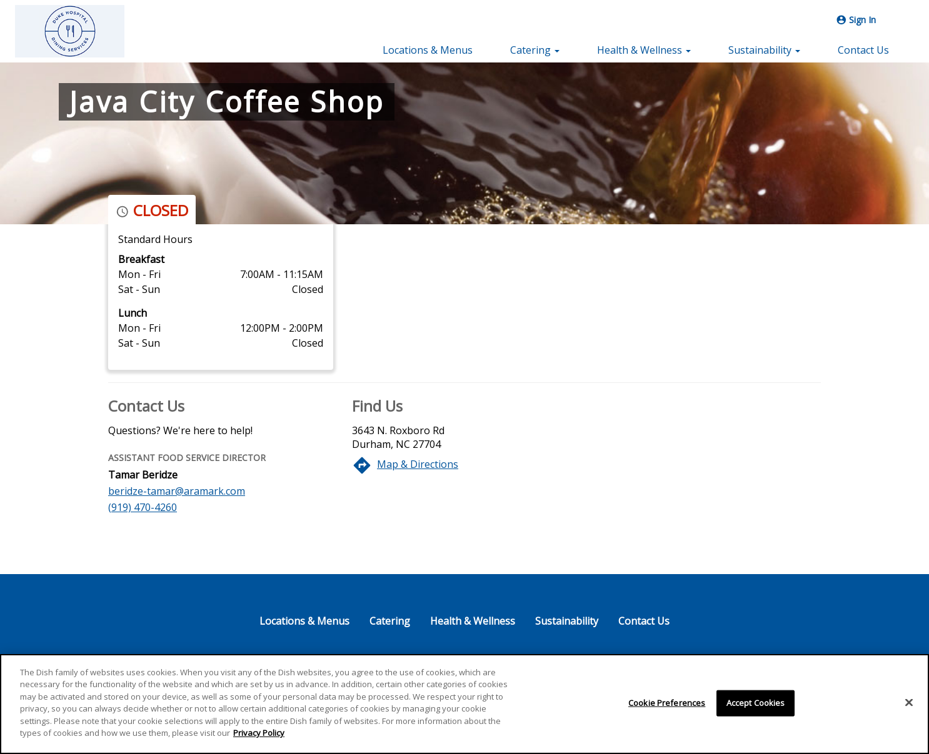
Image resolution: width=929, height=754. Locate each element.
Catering (389, 621)
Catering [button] (535, 50)
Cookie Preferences (666, 702)
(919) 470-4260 (142, 507)
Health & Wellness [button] (644, 50)
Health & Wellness (472, 621)
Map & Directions (417, 464)
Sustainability (566, 621)
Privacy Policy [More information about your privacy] (258, 732)
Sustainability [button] (764, 50)
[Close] (909, 702)
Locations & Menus (428, 50)
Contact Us (863, 50)
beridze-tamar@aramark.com (176, 491)
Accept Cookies (755, 702)
